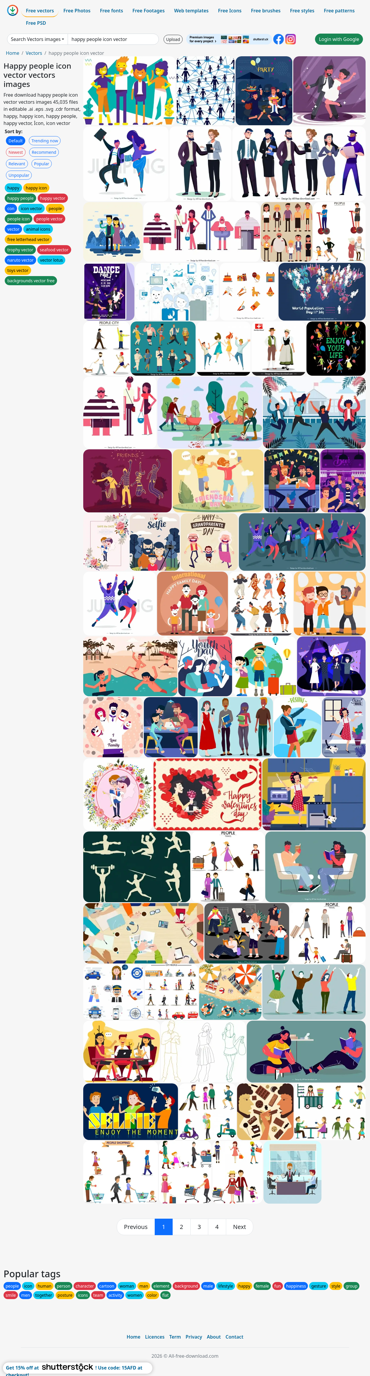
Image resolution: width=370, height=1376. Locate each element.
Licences (154, 1337)
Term (175, 1337)
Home (12, 53)
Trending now (44, 140)
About (214, 1337)
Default (16, 140)
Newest (16, 152)
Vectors (34, 53)
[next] (240, 1227)
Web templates (191, 10)
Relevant (17, 163)
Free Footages (148, 10)
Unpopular (19, 175)
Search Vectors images (36, 39)
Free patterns (339, 10)
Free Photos (76, 10)
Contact (235, 1337)
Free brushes (266, 10)
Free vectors (40, 10)
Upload (173, 39)
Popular (41, 163)
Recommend (44, 152)
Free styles (302, 10)
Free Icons (229, 10)
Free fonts (111, 10)
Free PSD (36, 23)
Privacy (194, 1337)
